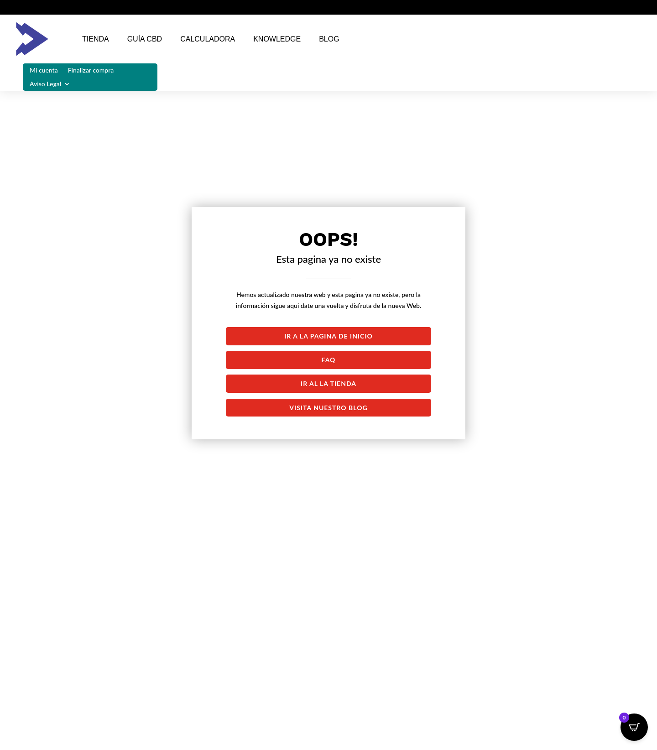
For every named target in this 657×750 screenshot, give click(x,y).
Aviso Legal (45, 84)
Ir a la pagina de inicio (328, 336)
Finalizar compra (91, 70)
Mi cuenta (44, 70)
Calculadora (207, 39)
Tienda (95, 39)
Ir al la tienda (328, 383)
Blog (329, 39)
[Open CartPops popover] (634, 727)
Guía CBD (144, 39)
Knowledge (277, 39)
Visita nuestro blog (328, 407)
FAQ (329, 360)
